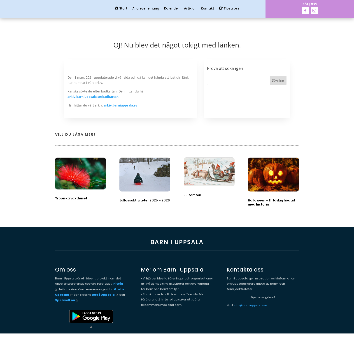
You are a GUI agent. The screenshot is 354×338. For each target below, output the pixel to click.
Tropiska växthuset (71, 198)
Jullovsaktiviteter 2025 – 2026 (144, 200)
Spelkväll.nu (65, 300)
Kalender (171, 9)
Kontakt (207, 9)
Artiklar (190, 9)
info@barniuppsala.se (250, 305)
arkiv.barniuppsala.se (120, 105)
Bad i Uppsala (103, 295)
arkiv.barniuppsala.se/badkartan (93, 97)
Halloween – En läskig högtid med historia (271, 202)
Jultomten (192, 195)
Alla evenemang (145, 9)
